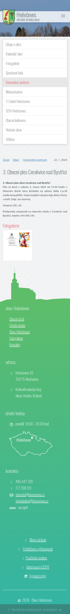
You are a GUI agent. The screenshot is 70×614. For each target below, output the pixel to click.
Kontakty (14, 344)
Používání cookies (36, 558)
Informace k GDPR (37, 567)
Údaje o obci (13, 44)
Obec (16, 160)
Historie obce (14, 130)
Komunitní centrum (17, 82)
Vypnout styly (37, 576)
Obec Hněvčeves (19, 332)
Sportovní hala (14, 73)
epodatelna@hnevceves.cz (32, 501)
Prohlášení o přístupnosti (38, 549)
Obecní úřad (16, 319)
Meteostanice (14, 92)
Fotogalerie (12, 63)
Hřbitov (10, 139)
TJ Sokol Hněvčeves (18, 101)
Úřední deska (17, 325)
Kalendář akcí (14, 54)
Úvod (6, 160)
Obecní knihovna (16, 120)
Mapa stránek (37, 540)
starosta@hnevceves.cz (30, 494)
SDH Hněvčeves (16, 111)
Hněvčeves (26, 14)
